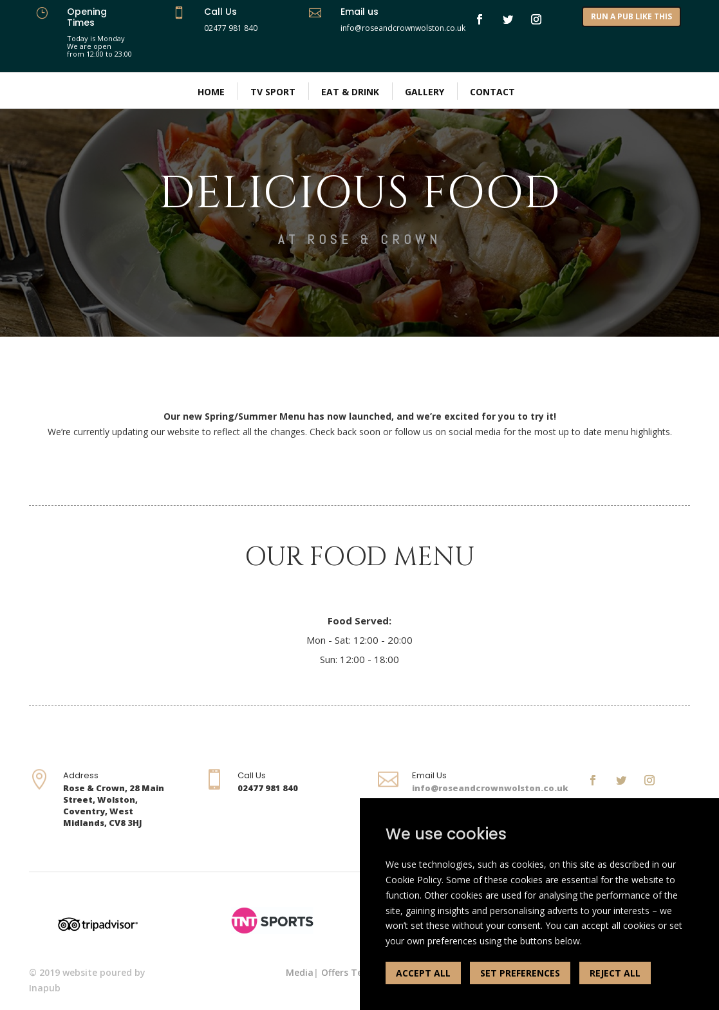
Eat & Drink (350, 92)
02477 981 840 (230, 28)
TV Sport (272, 92)
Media (299, 972)
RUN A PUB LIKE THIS (631, 16)
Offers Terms (350, 972)
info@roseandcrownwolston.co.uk (490, 788)
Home (211, 92)
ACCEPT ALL (423, 973)
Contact (492, 92)
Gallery (424, 92)
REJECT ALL (615, 973)
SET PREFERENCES (520, 973)
